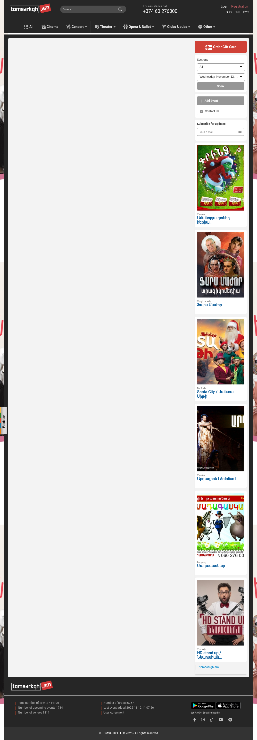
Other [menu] (209, 27)
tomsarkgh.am (209, 667)
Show (220, 86)
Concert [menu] (79, 27)
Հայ (229, 12)
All (31, 27)
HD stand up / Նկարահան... (209, 655)
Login (224, 7)
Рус (246, 12)
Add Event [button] (208, 101)
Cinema (52, 27)
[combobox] (221, 67)
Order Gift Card (220, 47)
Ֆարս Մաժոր (209, 305)
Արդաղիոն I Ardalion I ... (218, 478)
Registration (239, 7)
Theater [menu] (108, 27)
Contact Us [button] (209, 111)
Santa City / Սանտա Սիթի (215, 394)
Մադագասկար (211, 565)
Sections (202, 59)
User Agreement (113, 712)
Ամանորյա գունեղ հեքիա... (213, 220)
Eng (237, 12)
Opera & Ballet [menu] (141, 27)
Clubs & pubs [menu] (178, 27)
